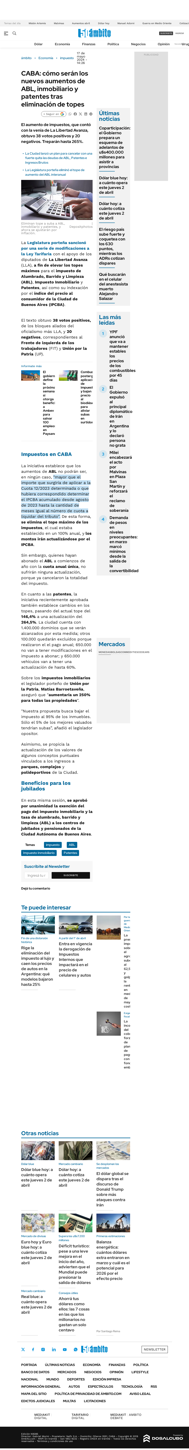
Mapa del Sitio (34, 1394)
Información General (41, 1386)
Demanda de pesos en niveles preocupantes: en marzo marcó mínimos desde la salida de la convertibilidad (124, 544)
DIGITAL (43, 1416)
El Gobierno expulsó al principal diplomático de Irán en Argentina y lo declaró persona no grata (121, 416)
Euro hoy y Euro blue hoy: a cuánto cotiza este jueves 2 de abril (36, 1252)
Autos (74, 1386)
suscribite (166, 33)
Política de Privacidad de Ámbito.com (88, 1394)
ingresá (179, 33)
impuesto (67, 58)
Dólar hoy (103, 23)
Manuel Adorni (125, 23)
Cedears (143, 652)
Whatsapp (75, 1349)
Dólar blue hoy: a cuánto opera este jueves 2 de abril (113, 185)
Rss (154, 1386)
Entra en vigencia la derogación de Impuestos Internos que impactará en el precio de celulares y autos (75, 959)
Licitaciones (95, 1401)
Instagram (43, 1349)
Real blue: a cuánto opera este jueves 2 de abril (36, 1304)
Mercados (66, 1372)
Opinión (164, 44)
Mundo (52, 1379)
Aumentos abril (81, 23)
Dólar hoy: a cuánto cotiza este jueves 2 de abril (112, 211)
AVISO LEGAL (140, 1394)
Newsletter (179, 44)
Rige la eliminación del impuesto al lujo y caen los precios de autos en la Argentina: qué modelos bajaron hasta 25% (37, 966)
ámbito (26, 58)
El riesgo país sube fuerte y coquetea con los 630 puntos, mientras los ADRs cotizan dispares (112, 246)
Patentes (70, 853)
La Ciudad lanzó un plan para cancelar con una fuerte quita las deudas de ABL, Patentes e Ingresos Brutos (58, 158)
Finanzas (88, 44)
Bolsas (116, 652)
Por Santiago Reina (108, 1331)
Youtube (65, 1349)
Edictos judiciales (38, 1401)
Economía (62, 44)
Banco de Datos (35, 1372)
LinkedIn (54, 1349)
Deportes (76, 1379)
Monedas (105, 652)
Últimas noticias (60, 1365)
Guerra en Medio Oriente (156, 23)
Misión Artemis (37, 23)
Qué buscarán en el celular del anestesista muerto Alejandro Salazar (113, 286)
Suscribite (71, 875)
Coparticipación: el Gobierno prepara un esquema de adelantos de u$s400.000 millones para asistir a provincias (115, 147)
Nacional (29, 1379)
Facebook (33, 1349)
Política (113, 44)
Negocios (138, 44)
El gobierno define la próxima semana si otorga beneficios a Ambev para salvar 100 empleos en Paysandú (51, 403)
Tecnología (132, 1386)
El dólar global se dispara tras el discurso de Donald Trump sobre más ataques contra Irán (112, 1189)
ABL (72, 845)
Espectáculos (100, 1386)
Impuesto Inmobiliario (39, 853)
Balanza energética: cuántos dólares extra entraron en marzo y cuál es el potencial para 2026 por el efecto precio (113, 1260)
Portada (29, 1365)
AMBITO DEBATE (125, 1416)
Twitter (23, 1349)
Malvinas (59, 23)
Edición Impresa (107, 1379)
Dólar (38, 44)
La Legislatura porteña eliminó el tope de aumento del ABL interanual (55, 172)
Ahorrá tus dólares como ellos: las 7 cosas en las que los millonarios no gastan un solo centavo (74, 1314)
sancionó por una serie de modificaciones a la (55, 248)
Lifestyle (140, 1372)
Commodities (129, 652)
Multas (69, 1401)
